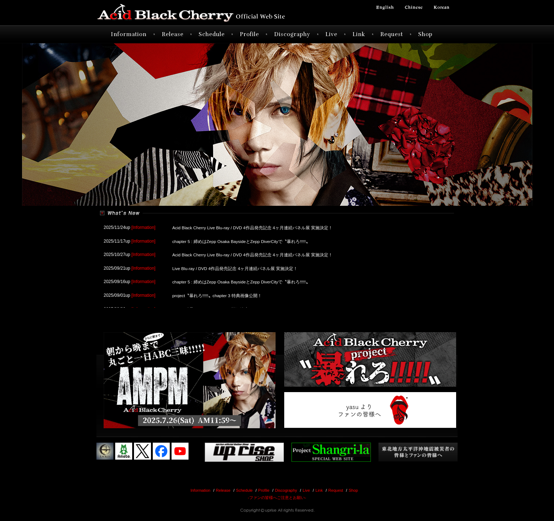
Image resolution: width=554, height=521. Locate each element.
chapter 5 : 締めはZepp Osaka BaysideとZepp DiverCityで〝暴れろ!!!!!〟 (242, 240)
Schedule (212, 34)
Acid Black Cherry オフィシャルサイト (204, 12)
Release (172, 34)
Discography (292, 34)
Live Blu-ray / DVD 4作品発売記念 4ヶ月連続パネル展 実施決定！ (235, 267)
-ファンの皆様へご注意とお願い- (277, 497)
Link (358, 34)
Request (391, 34)
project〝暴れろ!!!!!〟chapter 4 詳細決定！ (213, 306)
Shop (425, 34)
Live (331, 34)
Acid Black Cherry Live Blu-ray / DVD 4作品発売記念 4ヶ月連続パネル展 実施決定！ (253, 227)
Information (129, 34)
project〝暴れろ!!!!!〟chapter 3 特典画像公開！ (217, 293)
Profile (249, 34)
